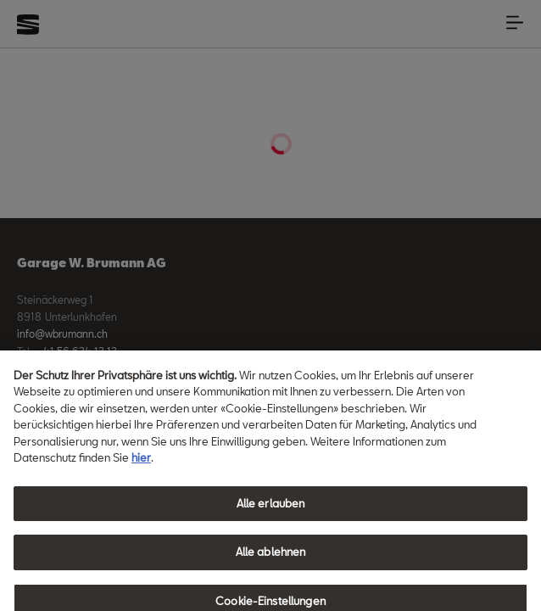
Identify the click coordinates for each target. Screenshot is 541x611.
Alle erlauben (271, 511)
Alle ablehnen (271, 560)
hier (141, 465)
